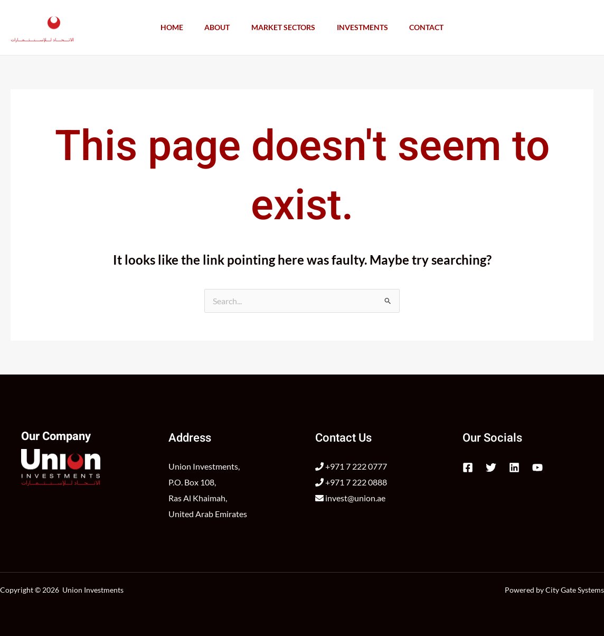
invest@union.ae (350, 498)
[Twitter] (491, 467)
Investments (366, 27)
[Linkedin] (514, 467)
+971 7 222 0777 (351, 466)
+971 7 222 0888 (351, 482)
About (213, 27)
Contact (434, 27)
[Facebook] (468, 467)
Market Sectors (283, 27)
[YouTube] (537, 467)
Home (164, 27)
